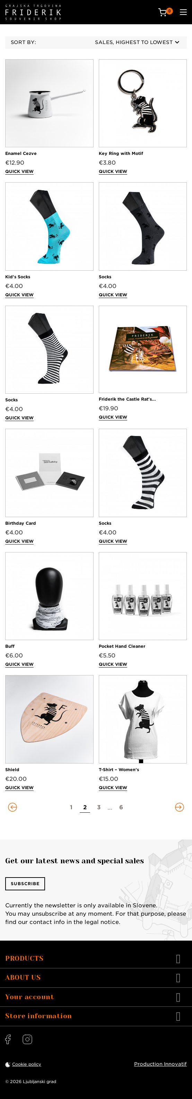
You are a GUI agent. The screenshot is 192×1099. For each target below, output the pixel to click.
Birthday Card (20, 523)
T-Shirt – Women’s (119, 769)
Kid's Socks (17, 276)
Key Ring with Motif (121, 153)
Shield (12, 769)
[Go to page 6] (121, 807)
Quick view (19, 171)
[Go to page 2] (85, 807)
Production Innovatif (160, 1064)
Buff (10, 646)
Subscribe (25, 883)
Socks (105, 276)
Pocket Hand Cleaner (122, 646)
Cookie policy (26, 1064)
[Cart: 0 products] (165, 12)
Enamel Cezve (21, 153)
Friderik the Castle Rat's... (127, 399)
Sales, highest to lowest (137, 42)
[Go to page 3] (99, 807)
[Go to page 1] (71, 807)
